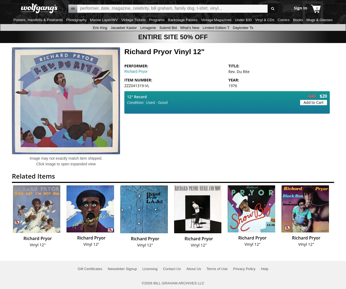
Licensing (150, 269)
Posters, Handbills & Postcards (38, 20)
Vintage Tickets (133, 20)
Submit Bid (168, 28)
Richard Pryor (136, 71)
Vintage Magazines (216, 20)
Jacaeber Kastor (124, 28)
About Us (193, 269)
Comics (284, 20)
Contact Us (172, 269)
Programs (157, 20)
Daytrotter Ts (243, 28)
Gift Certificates (90, 269)
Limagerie (148, 28)
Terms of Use (217, 269)
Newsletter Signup (122, 269)
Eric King (100, 28)
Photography (76, 20)
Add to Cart (314, 102)
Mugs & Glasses (319, 20)
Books (298, 20)
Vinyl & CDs (264, 20)
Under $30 (243, 20)
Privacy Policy (244, 269)
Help (264, 269)
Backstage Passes (183, 20)
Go (273, 9)
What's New (189, 28)
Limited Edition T (216, 28)
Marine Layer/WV (104, 20)
